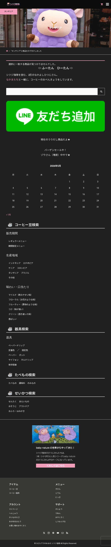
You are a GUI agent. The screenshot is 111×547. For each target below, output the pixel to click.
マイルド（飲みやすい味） (20, 295)
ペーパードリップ (16, 345)
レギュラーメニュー (17, 241)
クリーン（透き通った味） (20, 314)
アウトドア (24, 406)
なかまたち (12, 79)
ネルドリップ (27, 360)
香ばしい (12, 319)
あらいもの (24, 401)
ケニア (11, 268)
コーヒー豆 (13, 489)
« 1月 (8, 215)
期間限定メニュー (16, 246)
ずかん (58, 489)
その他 (11, 278)
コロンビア (22, 268)
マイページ (13, 509)
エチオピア (28, 263)
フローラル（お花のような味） (22, 300)
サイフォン (13, 360)
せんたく (12, 401)
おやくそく (59, 517)
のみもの (31, 383)
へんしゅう (13, 513)
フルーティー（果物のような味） (23, 304)
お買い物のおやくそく (17, 526)
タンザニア (13, 273)
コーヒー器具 (14, 493)
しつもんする (60, 522)
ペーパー (12, 355)
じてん (58, 493)
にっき (58, 497)
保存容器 (12, 365)
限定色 (25, 350)
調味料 (22, 383)
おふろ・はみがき (16, 411)
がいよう (58, 509)
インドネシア (14, 263)
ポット (22, 355)
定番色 (11, 350)
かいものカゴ (14, 517)
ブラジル (25, 273)
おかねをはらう (15, 522)
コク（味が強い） (16, 309)
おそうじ (12, 406)
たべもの (12, 383)
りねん (58, 513)
